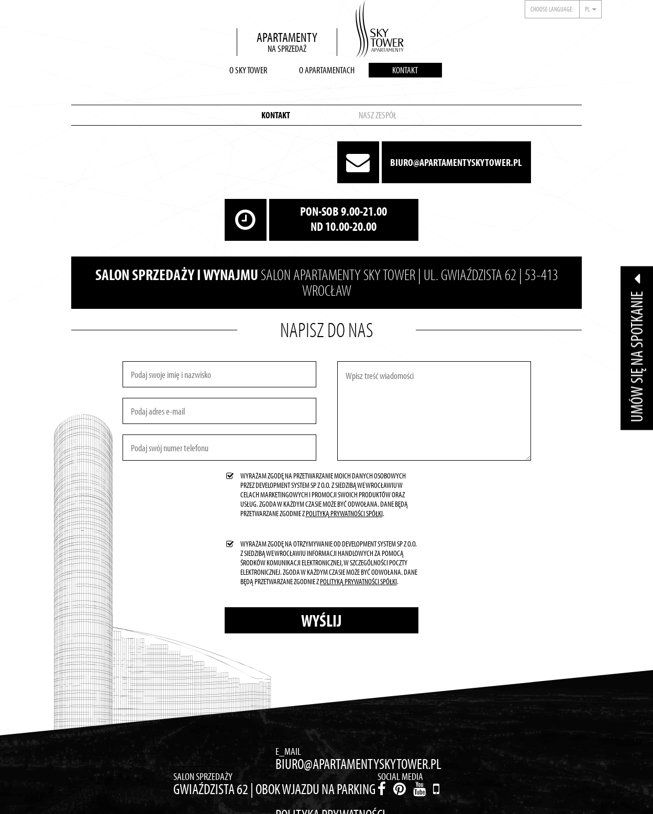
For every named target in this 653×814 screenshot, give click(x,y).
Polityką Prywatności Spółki (344, 513)
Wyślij (321, 620)
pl (587, 9)
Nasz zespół (377, 115)
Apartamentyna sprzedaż (287, 41)
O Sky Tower (248, 70)
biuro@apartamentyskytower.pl (456, 162)
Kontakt (405, 70)
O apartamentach (327, 70)
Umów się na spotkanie (636, 348)
